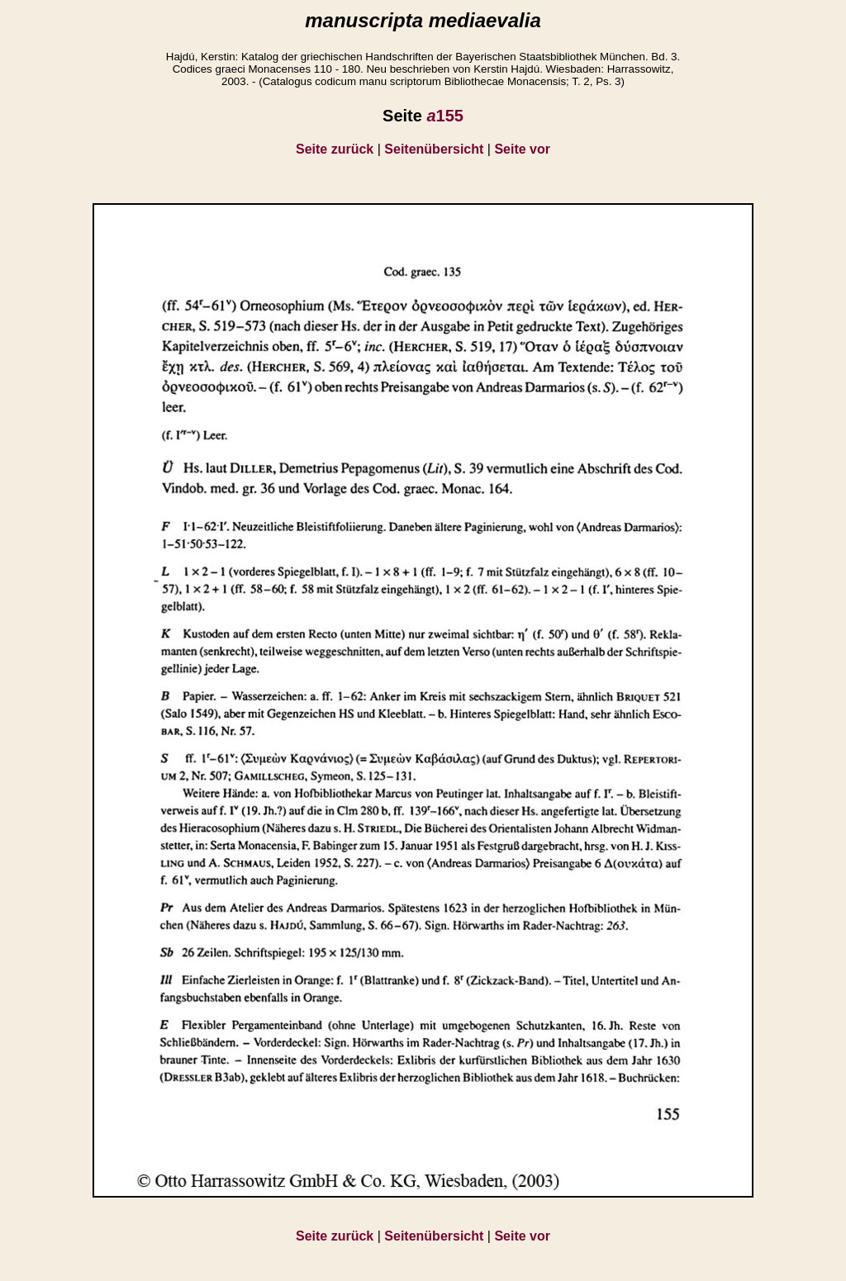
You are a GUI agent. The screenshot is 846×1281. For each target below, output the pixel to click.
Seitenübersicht (433, 149)
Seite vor (522, 149)
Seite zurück (334, 149)
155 (444, 116)
